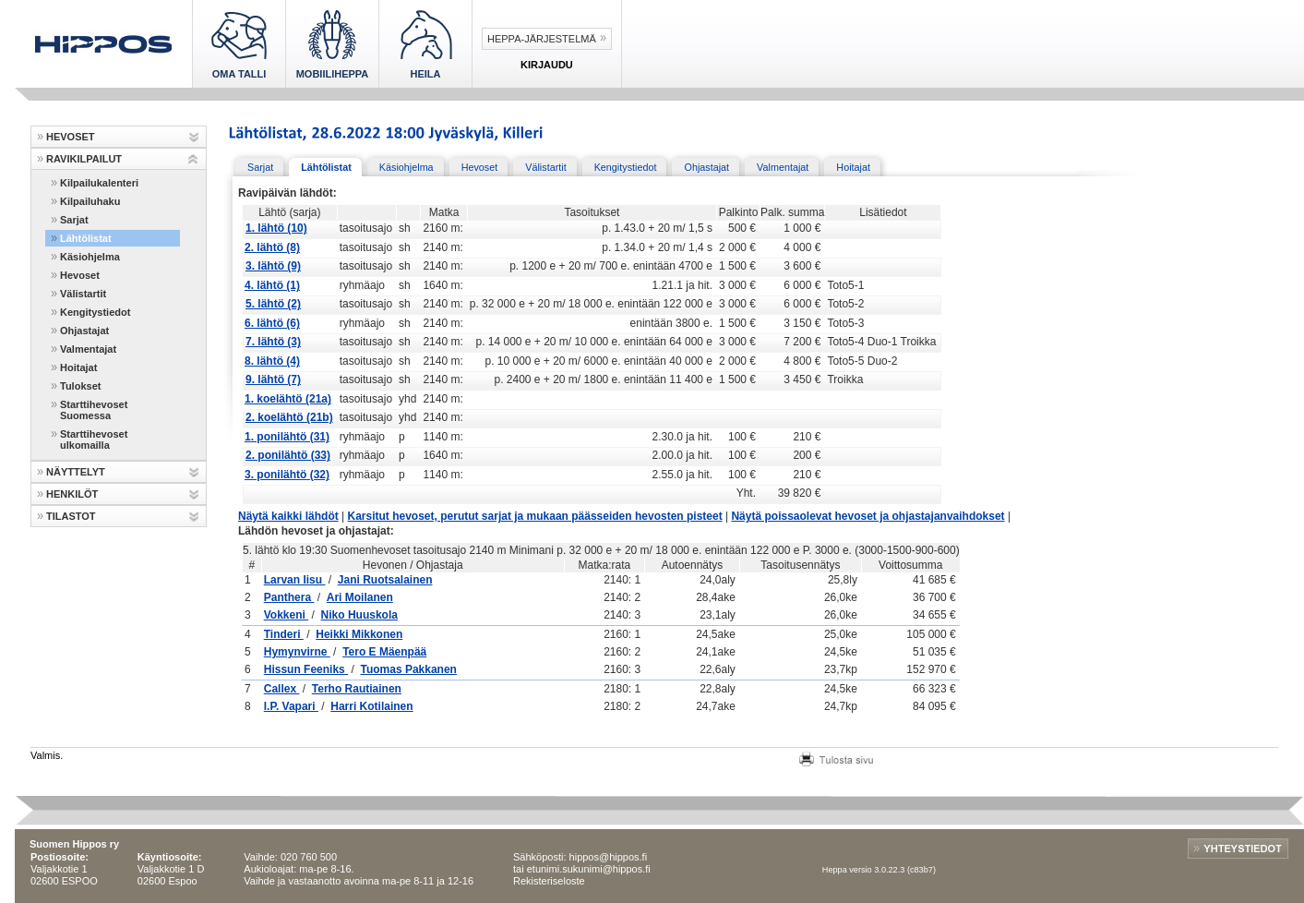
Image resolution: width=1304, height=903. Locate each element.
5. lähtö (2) (273, 303)
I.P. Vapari (291, 706)
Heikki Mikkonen (359, 634)
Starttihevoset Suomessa (93, 410)
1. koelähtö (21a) (288, 398)
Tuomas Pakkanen (408, 669)
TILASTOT (71, 516)
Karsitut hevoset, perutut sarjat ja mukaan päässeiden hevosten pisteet (535, 516)
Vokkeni (286, 614)
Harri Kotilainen (371, 706)
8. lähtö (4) (272, 361)
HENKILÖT (72, 494)
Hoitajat (78, 367)
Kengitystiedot (95, 312)
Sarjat (74, 219)
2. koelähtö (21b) (289, 417)
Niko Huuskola (359, 614)
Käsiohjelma (90, 256)
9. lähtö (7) (273, 379)
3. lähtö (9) (273, 265)
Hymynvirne (297, 651)
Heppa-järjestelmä (541, 38)
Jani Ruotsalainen (385, 579)
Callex (282, 688)
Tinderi (284, 634)
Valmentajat (88, 349)
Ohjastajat (84, 330)
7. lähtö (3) (273, 341)
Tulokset (80, 385)
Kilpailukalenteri (99, 182)
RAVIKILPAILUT (84, 158)
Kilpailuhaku (90, 201)
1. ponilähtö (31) (287, 436)
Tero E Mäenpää (384, 651)
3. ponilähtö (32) (287, 474)
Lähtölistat (86, 238)
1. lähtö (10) (276, 228)
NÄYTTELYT (75, 471)
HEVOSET (70, 136)
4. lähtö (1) (272, 285)
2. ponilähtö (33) (287, 455)
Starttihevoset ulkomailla (93, 439)
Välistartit (83, 293)
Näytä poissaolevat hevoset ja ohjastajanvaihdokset (867, 516)
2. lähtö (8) (272, 247)
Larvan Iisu (295, 579)
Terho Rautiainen (356, 688)
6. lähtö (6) (272, 323)
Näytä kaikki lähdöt (288, 516)
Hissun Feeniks (306, 669)
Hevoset (80, 275)
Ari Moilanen (360, 597)
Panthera (289, 597)
